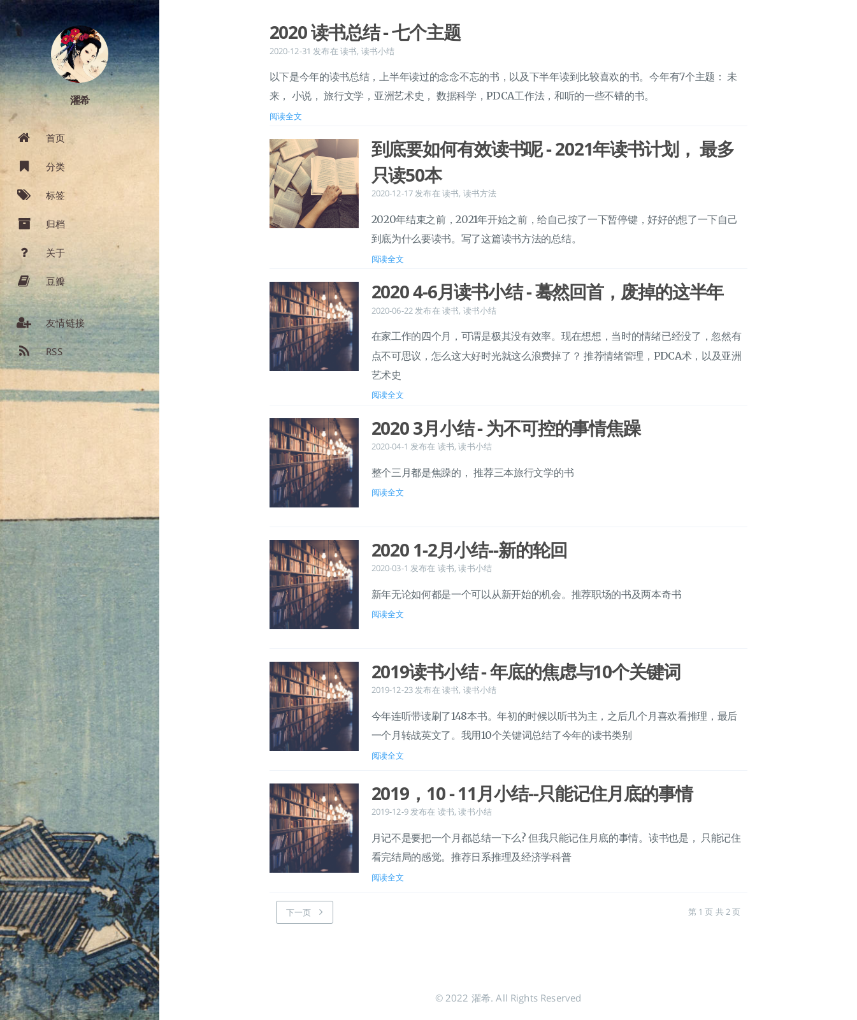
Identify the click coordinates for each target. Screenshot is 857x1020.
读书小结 (378, 51)
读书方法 (480, 193)
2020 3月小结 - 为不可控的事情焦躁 (505, 428)
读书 (348, 51)
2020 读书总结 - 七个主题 (365, 32)
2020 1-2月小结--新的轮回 (469, 549)
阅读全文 (286, 116)
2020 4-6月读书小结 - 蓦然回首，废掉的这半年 (547, 291)
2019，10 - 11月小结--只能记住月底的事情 (532, 793)
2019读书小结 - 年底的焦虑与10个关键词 (526, 671)
